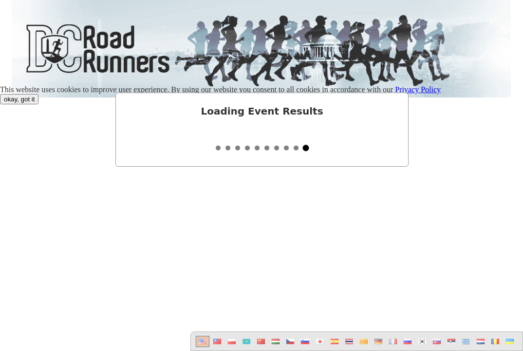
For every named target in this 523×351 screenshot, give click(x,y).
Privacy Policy (418, 89)
